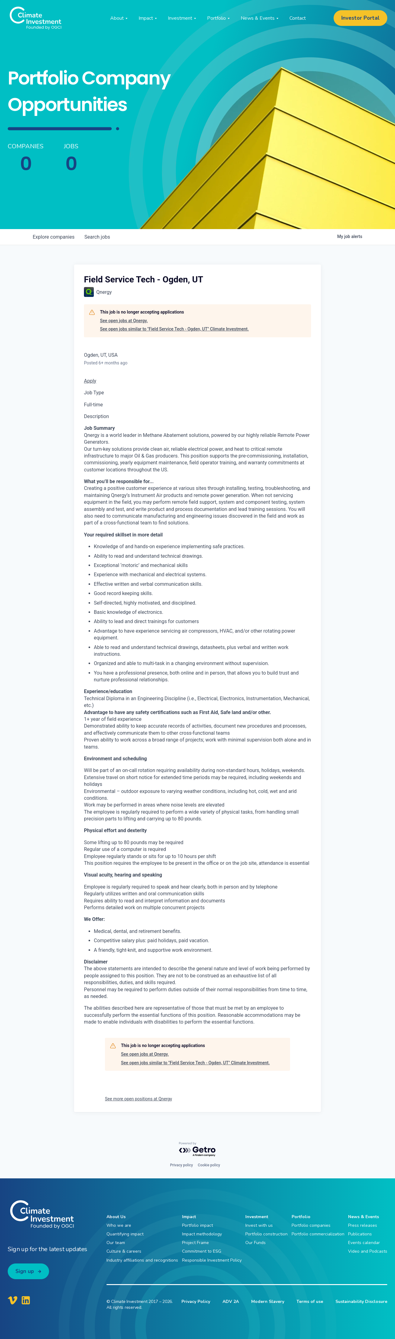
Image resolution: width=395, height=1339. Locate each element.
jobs (97, 237)
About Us (116, 1217)
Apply (90, 381)
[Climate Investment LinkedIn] (26, 1300)
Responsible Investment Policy (212, 1260)
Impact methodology (202, 1234)
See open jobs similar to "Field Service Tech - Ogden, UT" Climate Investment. (174, 329)
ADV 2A (230, 1301)
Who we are (118, 1225)
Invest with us (259, 1225)
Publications (360, 1234)
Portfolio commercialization (318, 1234)
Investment (256, 1217)
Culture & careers (123, 1251)
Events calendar (364, 1243)
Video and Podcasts (367, 1251)
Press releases (362, 1225)
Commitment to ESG (201, 1251)
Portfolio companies (311, 1225)
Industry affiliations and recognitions (142, 1260)
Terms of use (310, 1301)
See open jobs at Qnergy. (124, 320)
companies (53, 237)
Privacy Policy (195, 1301)
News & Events (363, 1217)
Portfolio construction (266, 1234)
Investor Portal (360, 18)
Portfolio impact (197, 1225)
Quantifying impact (124, 1234)
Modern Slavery (267, 1301)
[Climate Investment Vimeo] (13, 1300)
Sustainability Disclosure (361, 1301)
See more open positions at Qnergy (138, 1098)
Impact (189, 1217)
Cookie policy (209, 1165)
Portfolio (301, 1217)
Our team (115, 1243)
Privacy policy (181, 1165)
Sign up (24, 1271)
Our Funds (255, 1243)
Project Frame (195, 1243)
